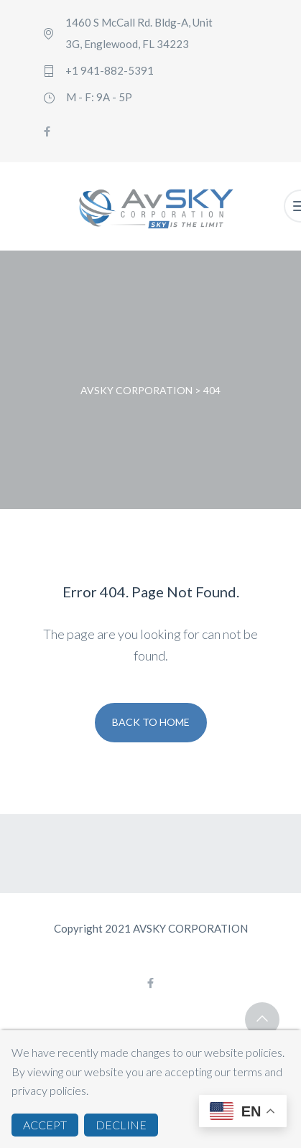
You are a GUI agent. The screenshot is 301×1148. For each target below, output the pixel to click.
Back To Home (151, 722)
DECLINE (121, 1124)
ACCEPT (45, 1124)
